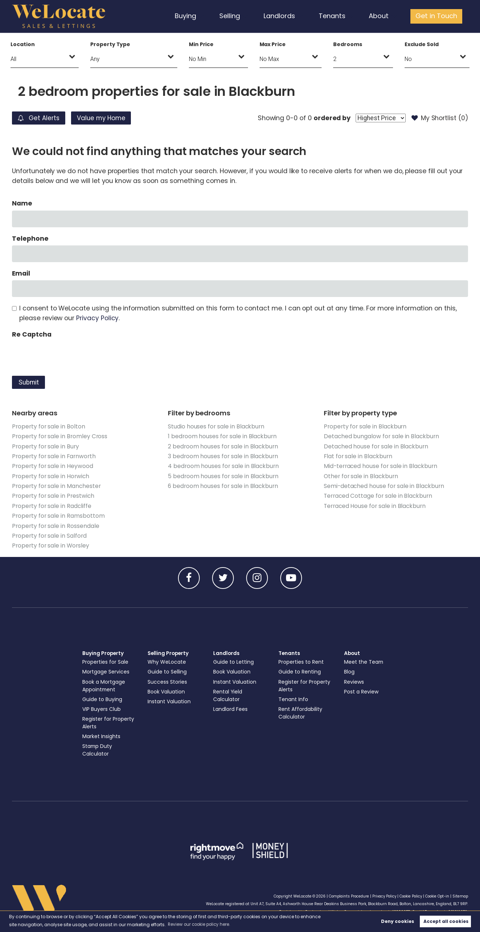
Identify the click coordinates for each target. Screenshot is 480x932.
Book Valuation (167, 690)
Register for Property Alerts (108, 721)
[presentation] (67, 355)
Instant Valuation (170, 700)
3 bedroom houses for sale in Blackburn (223, 456)
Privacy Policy (97, 318)
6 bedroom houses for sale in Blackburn (223, 485)
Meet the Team (364, 660)
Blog (349, 670)
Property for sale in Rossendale (55, 525)
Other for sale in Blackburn (361, 476)
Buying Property (103, 652)
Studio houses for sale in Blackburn (216, 426)
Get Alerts (39, 118)
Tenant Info (293, 698)
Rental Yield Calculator (228, 694)
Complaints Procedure (343, 894)
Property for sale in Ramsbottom (58, 515)
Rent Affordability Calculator (300, 711)
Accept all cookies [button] (445, 921)
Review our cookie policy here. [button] (200, 924)
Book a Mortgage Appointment (104, 684)
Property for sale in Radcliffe (51, 505)
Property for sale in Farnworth (53, 456)
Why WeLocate (167, 660)
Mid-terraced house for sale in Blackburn (381, 465)
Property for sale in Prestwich (53, 495)
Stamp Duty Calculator (97, 748)
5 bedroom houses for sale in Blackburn (223, 476)
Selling (233, 16)
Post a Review (361, 690)
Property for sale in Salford (49, 534)
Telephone (30, 238)
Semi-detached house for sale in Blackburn (384, 485)
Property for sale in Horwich (51, 476)
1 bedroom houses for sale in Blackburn (222, 436)
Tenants (335, 16)
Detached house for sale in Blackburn (376, 446)
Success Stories (167, 680)
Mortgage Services (106, 670)
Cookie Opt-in (435, 894)
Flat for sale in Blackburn (358, 456)
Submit (28, 382)
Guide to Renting (300, 670)
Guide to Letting (234, 660)
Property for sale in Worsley (50, 544)
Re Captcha (31, 334)
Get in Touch (437, 16)
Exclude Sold (422, 44)
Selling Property (169, 652)
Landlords (283, 16)
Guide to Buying (102, 698)
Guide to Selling (167, 670)
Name (22, 203)
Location (23, 44)
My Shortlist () (439, 118)
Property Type (110, 44)
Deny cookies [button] (397, 921)
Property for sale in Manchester (56, 485)
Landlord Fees (231, 708)
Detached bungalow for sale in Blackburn (382, 436)
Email (21, 273)
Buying (189, 16)
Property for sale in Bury (45, 446)
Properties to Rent (301, 660)
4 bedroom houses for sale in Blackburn (223, 465)
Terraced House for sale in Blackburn (375, 505)
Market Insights (101, 735)
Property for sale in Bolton (48, 426)
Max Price (273, 44)
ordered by (329, 118)
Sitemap (460, 894)
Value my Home (105, 118)
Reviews (354, 680)
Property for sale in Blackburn (365, 426)
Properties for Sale (105, 660)
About (380, 16)
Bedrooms (347, 44)
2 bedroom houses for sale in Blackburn (223, 446)
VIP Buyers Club (101, 708)
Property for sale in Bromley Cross (59, 436)
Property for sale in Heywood (52, 465)
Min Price (201, 44)
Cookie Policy (408, 894)
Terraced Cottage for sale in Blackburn (378, 495)
